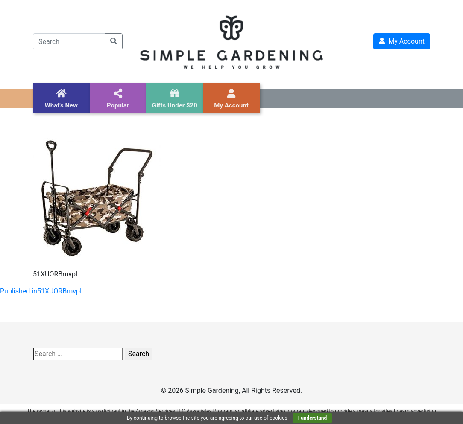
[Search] (69, 41)
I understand (312, 418)
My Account (402, 41)
